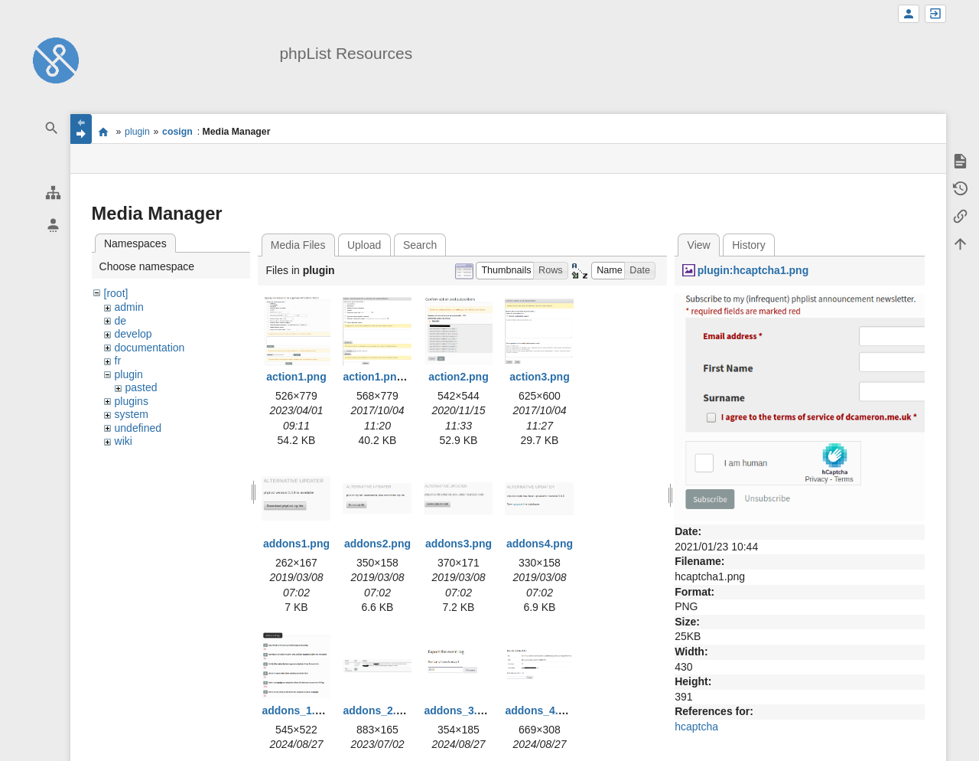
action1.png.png (384, 377)
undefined (138, 428)
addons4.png (539, 543)
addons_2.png (379, 710)
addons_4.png (541, 710)
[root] (116, 293)
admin (129, 307)
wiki (123, 441)
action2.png (458, 377)
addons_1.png (298, 710)
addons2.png (377, 543)
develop (133, 334)
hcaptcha (696, 726)
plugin (137, 131)
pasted (141, 387)
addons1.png (296, 543)
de (121, 321)
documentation (150, 347)
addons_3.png (460, 710)
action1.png (296, 377)
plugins (131, 401)
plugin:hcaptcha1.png (753, 270)
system (131, 414)
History (749, 245)
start (103, 131)
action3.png (539, 377)
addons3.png (458, 543)
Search (420, 245)
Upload (364, 245)
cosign (177, 131)
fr (118, 360)
